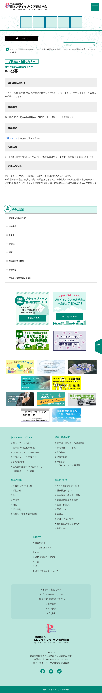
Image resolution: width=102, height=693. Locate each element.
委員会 (60, 514)
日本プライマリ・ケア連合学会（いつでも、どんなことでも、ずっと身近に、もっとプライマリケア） (28, 10)
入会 (37, 552)
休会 (37, 561)
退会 (37, 566)
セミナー (17, 495)
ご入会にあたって (43, 547)
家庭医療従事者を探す (67, 500)
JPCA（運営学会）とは (68, 486)
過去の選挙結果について (46, 571)
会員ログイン (41, 543)
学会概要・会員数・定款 (68, 495)
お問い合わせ (63, 528)
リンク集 (52, 608)
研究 (15, 504)
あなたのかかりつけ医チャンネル (29, 467)
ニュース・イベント (22, 443)
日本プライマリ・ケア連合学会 (56, 689)
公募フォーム (11, 138)
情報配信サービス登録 (23, 471)
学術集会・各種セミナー (28, 49)
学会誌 (16, 500)
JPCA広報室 (19, 462)
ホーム (12, 49)
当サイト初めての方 (52, 590)
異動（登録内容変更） (45, 557)
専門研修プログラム (66, 448)
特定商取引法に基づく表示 (52, 599)
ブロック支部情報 (65, 519)
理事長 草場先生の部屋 (24, 448)
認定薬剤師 (62, 457)
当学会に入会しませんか (68, 524)
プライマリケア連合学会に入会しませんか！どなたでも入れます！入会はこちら (69, 308)
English (51, 613)
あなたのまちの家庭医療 (32, 340)
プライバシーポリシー (52, 594)
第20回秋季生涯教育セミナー (81, 49)
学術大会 (12, 226)
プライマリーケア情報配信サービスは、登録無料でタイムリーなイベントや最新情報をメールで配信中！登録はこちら (32, 308)
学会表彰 (17, 509)
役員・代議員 (63, 504)
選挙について (63, 509)
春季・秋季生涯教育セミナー (54, 49)
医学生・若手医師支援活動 (20, 278)
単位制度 (61, 452)
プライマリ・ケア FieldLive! (26, 452)
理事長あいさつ (64, 490)
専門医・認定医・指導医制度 (70, 443)
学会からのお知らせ (17, 218)
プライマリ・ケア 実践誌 (25, 457)
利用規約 (52, 604)
